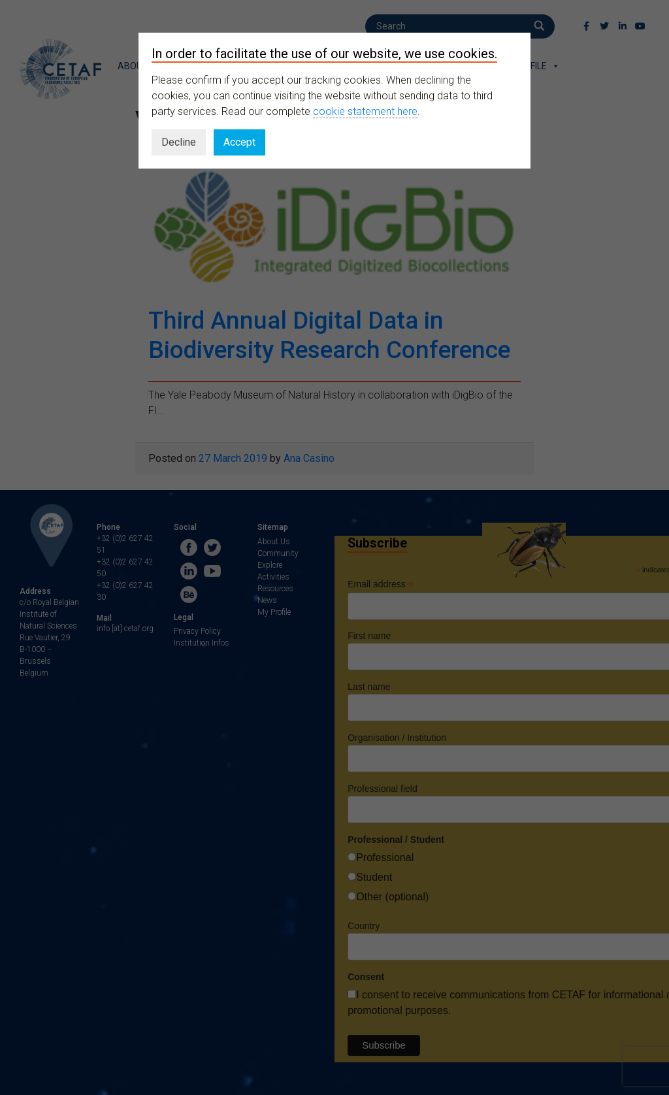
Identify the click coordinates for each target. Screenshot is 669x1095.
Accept (239, 142)
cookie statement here (365, 111)
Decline (178, 142)
